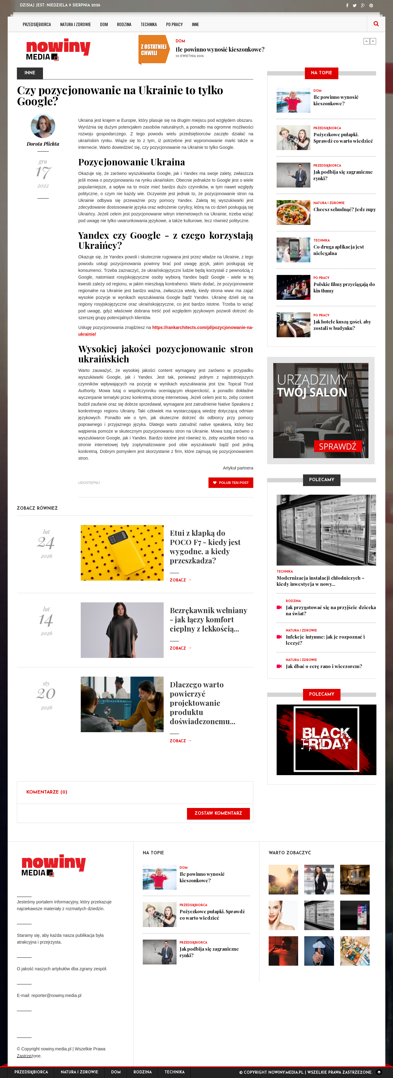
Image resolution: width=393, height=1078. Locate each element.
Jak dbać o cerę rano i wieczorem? (324, 666)
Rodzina (124, 24)
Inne (195, 24)
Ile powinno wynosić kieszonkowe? (220, 49)
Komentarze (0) (46, 792)
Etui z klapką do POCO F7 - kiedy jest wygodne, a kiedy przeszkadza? (205, 546)
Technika (149, 24)
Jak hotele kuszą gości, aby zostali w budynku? (342, 325)
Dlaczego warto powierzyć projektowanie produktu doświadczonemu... (202, 702)
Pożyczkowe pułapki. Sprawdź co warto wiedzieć (343, 137)
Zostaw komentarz (218, 813)
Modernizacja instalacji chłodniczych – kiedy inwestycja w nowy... (320, 581)
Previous (367, 41)
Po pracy (174, 24)
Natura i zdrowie (75, 24)
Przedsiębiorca (37, 24)
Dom (104, 24)
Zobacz (181, 580)
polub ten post (231, 483)
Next (373, 41)
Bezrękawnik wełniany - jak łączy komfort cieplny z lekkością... (208, 619)
